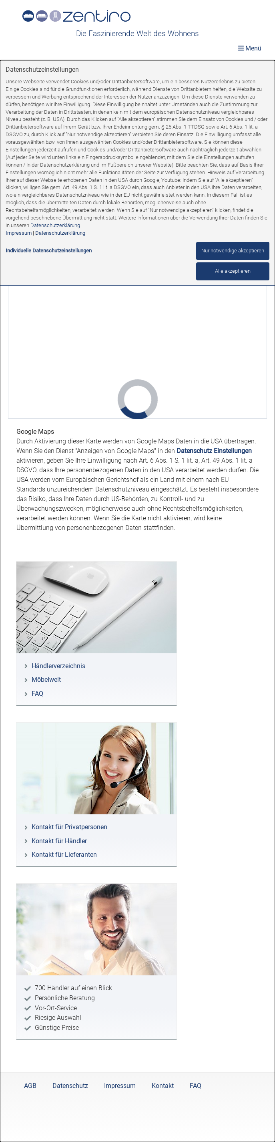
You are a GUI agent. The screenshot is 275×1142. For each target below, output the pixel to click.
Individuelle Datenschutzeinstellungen (49, 251)
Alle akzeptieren (233, 271)
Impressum (19, 233)
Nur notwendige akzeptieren (232, 251)
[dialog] (137, 601)
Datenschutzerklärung (55, 225)
